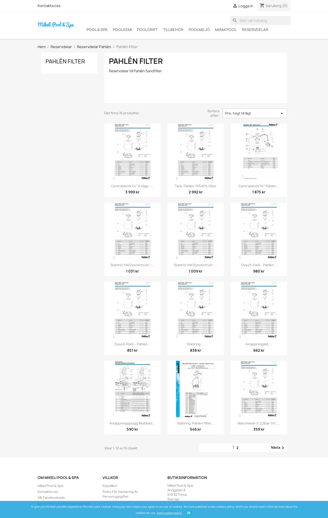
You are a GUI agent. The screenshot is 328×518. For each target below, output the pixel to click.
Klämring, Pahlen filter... (195, 423)
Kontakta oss (49, 5)
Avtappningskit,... (258, 344)
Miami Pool (226, 29)
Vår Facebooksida (51, 497)
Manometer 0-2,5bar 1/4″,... (259, 423)
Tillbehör (173, 29)
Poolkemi (122, 29)
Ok (188, 513)
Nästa (278, 447)
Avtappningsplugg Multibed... (132, 423)
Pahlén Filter (65, 61)
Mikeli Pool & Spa (50, 486)
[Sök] (260, 20)
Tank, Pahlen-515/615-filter (195, 186)
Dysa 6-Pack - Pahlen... (259, 265)
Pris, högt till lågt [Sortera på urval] (254, 113)
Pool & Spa (97, 29)
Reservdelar (255, 29)
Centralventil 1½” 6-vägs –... (132, 186)
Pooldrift (147, 29)
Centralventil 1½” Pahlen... (258, 186)
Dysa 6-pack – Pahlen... (132, 344)
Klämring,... (195, 344)
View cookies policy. (169, 513)
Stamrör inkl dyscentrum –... (132, 265)
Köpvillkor (109, 486)
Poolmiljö (199, 29)
